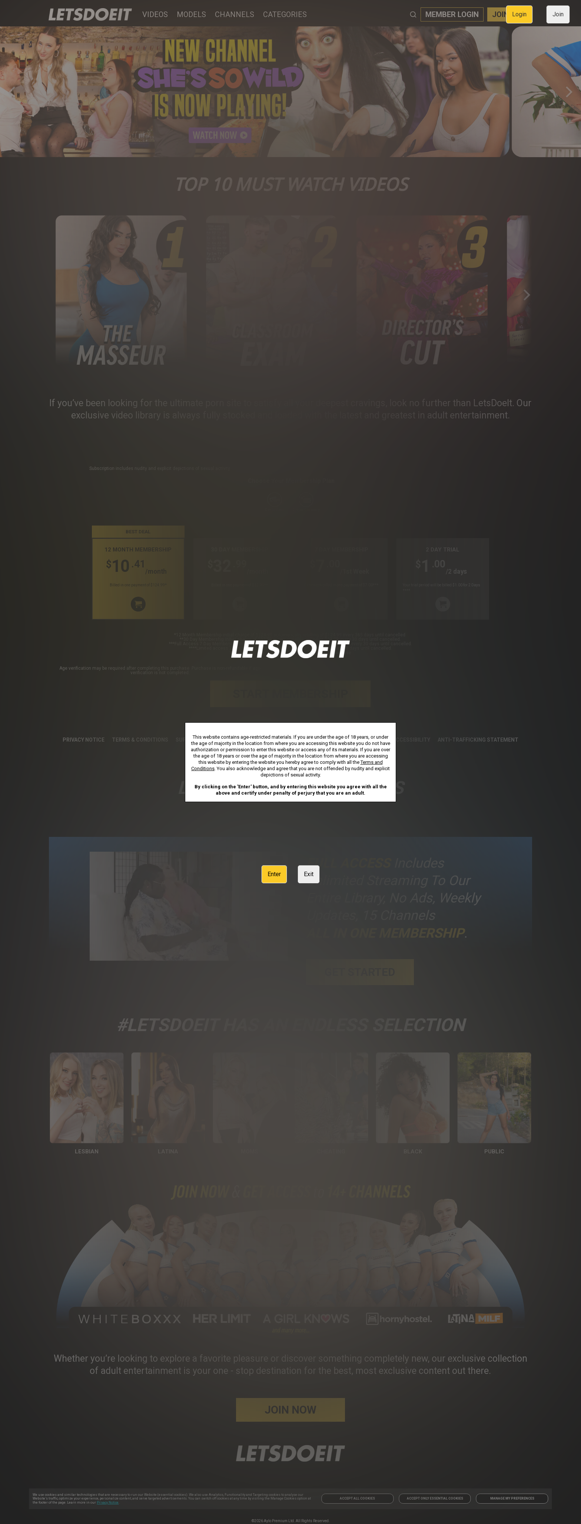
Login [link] (519, 14)
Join (558, 14)
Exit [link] (308, 874)
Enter (274, 874)
